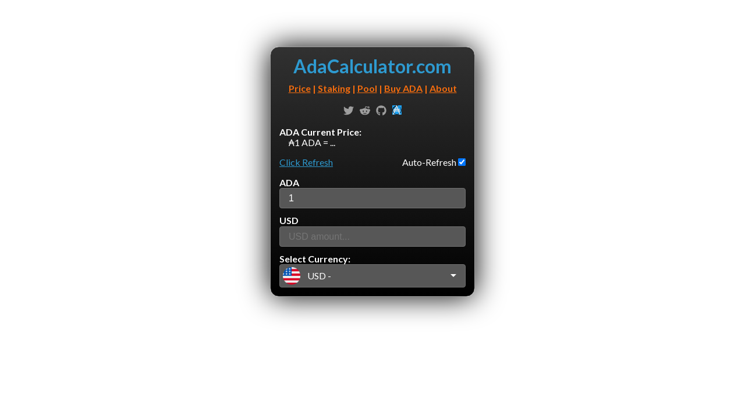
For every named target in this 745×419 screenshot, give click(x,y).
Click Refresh (306, 162)
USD (289, 220)
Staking (334, 88)
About (443, 88)
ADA (289, 182)
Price (300, 88)
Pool (367, 88)
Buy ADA (403, 88)
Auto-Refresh (430, 162)
